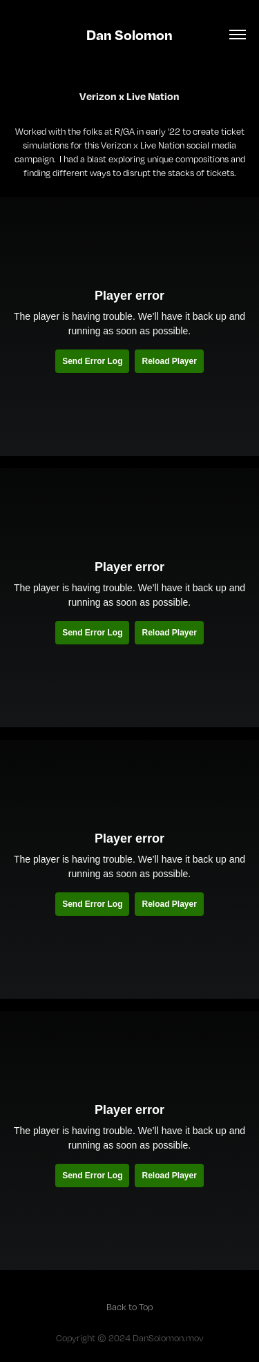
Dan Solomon (129, 35)
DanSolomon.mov (168, 1337)
